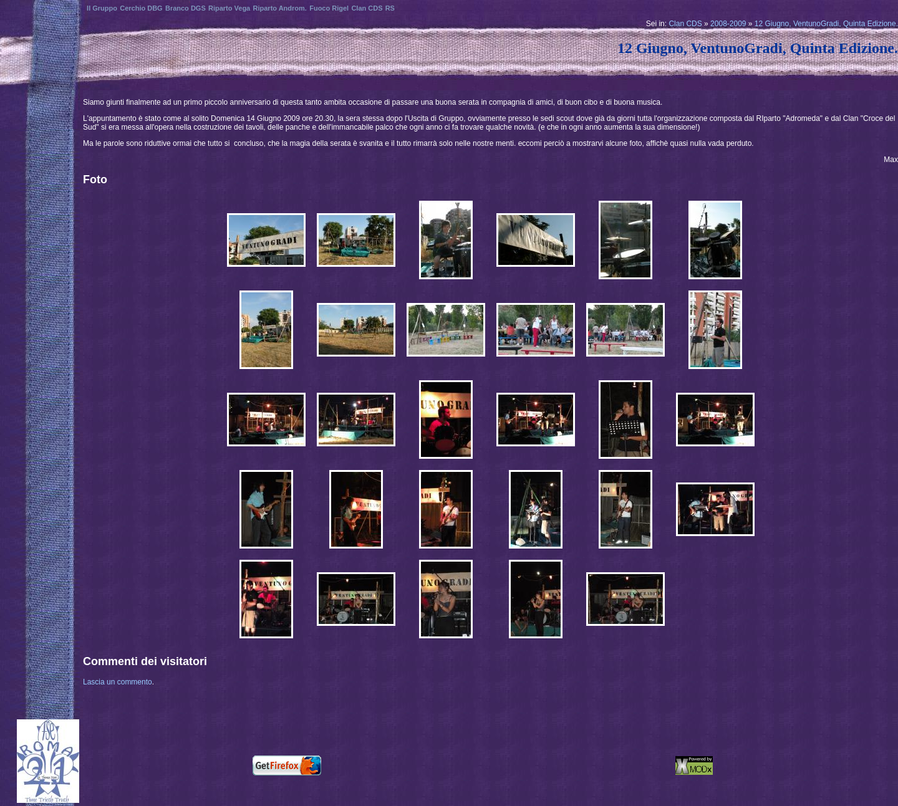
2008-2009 (728, 23)
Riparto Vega (229, 8)
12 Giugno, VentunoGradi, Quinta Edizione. (826, 23)
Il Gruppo (102, 8)
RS (390, 8)
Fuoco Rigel (329, 8)
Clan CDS (685, 23)
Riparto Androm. (280, 8)
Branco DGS (185, 8)
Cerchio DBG (141, 8)
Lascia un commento (117, 682)
